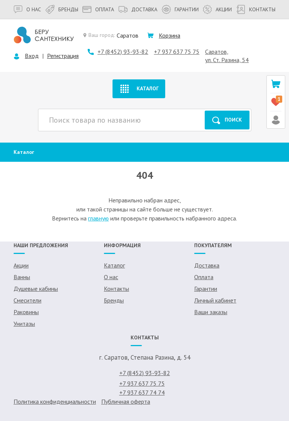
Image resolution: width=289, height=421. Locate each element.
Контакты (255, 9)
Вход (32, 55)
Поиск (227, 120)
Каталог (138, 88)
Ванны (22, 277)
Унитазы (24, 323)
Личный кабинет (215, 300)
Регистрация (63, 55)
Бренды (62, 9)
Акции (217, 9)
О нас (27, 9)
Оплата (98, 9)
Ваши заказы (210, 312)
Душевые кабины (36, 288)
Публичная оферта (125, 401)
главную (98, 218)
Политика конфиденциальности (55, 401)
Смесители (27, 300)
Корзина (169, 35)
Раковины (26, 312)
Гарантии (180, 9)
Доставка (138, 9)
